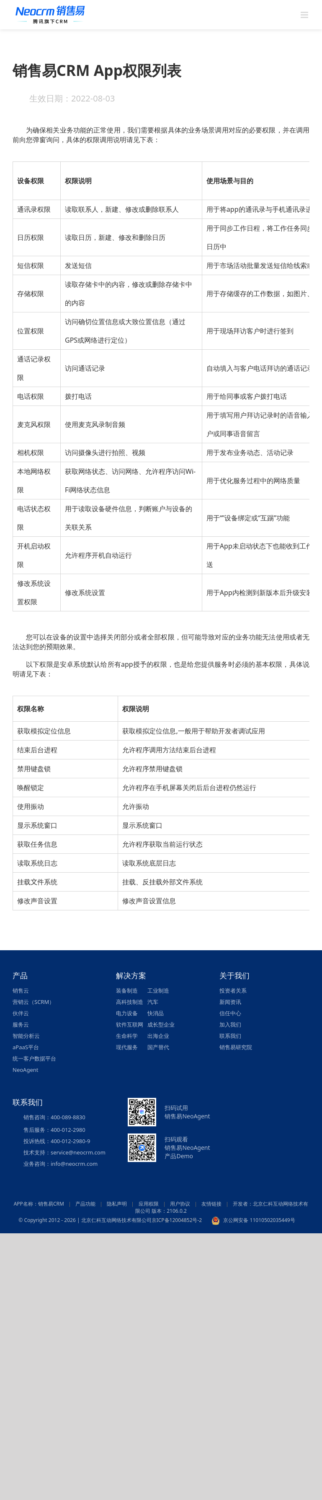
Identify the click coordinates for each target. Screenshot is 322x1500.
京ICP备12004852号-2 (177, 1220)
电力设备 (127, 1013)
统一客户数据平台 (34, 1058)
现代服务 (127, 1047)
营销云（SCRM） (33, 1002)
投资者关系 (233, 990)
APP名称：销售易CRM (39, 1203)
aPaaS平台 (26, 1047)
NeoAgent (25, 1070)
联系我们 (230, 1036)
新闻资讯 (230, 1002)
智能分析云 (26, 1036)
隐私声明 (117, 1203)
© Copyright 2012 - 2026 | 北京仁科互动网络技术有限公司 (84, 1220)
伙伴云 (21, 1013)
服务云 (21, 1024)
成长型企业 (161, 1024)
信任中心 (230, 1013)
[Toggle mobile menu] (305, 14)
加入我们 (230, 1024)
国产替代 (158, 1047)
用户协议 (180, 1203)
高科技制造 (129, 1002)
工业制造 (158, 990)
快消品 (155, 1013)
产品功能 (85, 1203)
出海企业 (158, 1036)
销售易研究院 (235, 1047)
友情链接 (211, 1203)
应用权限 (149, 1203)
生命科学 (127, 1036)
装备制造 (127, 990)
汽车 (152, 1002)
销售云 (21, 990)
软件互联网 (129, 1024)
